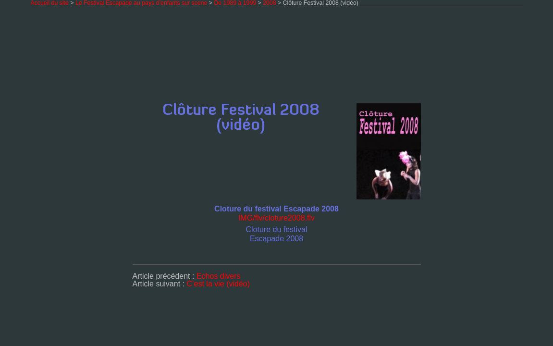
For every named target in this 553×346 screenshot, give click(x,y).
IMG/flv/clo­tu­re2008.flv (276, 218)
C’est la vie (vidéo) (218, 284)
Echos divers (219, 276)
